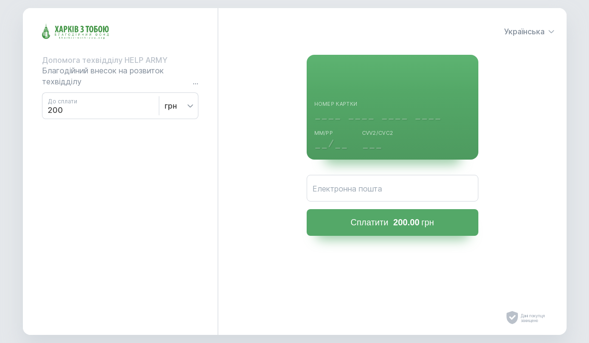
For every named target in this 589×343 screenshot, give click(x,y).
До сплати (62, 101)
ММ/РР (323, 133)
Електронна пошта (347, 188)
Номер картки (336, 104)
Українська (529, 31)
